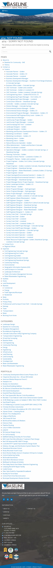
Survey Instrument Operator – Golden (19, 233)
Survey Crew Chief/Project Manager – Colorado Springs (24, 226)
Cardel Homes (7, 469)
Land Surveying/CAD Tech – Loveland (18, 125)
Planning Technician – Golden (16, 154)
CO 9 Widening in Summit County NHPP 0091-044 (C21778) (22, 405)
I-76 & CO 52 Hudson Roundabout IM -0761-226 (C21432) (22, 409)
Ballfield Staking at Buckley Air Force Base (17, 437)
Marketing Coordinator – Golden (17, 134)
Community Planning (11, 263)
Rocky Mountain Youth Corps (12, 451)
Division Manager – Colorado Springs (18, 106)
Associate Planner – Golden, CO (16, 74)
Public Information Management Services (18, 274)
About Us (6, 60)
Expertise (6, 249)
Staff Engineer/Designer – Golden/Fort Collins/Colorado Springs (27, 203)
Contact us (6, 67)
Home (5, 281)
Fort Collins (8, 542)
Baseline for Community (11, 327)
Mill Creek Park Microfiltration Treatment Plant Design (21, 439)
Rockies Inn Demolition (10, 384)
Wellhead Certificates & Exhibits (13, 462)
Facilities (5, 279)
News (4, 297)
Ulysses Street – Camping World (13, 411)
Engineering (7, 350)
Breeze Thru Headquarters (12, 414)
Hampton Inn (7, 382)
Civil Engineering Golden (12, 256)
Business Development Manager (17, 78)
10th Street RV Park (9, 418)
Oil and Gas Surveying (10, 338)
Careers (7, 69)
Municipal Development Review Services (16, 478)
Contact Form (8, 244)
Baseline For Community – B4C (14, 62)
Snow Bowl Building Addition (12, 386)
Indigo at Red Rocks (9, 416)
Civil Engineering (8, 343)
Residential (8, 295)
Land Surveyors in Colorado (13, 269)
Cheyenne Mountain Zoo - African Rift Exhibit (18, 377)
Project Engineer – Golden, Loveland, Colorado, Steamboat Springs (28, 166)
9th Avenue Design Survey (11, 432)
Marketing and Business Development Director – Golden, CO (26, 131)
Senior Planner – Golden (14, 187)
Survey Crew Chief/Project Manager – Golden (21, 228)
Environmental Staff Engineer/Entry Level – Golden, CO (24, 115)
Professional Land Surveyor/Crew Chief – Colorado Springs (22, 304)
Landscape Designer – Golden (16, 127)
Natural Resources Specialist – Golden (19, 143)
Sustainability (7, 359)
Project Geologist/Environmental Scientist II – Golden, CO (25, 175)
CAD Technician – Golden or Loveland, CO (20, 90)
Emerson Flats (7, 423)
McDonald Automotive (10, 457)
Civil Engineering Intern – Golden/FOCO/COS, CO (22, 95)
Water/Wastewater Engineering (15, 276)
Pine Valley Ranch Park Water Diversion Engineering (20, 464)
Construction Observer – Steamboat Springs (21, 101)
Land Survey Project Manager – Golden (19, 120)
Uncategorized (8, 361)
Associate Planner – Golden (15, 72)
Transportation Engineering (12, 336)
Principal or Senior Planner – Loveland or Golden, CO (24, 157)
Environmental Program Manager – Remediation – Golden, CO (27, 113)
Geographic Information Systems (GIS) (17, 267)
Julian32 (5, 430)
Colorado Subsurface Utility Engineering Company (19, 334)
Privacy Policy (7, 302)
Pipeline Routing (8, 425)
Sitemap (5, 306)
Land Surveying (8, 357)
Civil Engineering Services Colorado (16, 258)
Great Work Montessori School (13, 460)
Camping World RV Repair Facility (14, 467)
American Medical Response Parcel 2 (15, 379)
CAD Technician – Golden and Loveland (19, 88)
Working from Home (10, 315)
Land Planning (7, 354)
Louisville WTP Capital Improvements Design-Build (20, 444)
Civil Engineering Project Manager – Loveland (21, 99)
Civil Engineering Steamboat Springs (16, 260)
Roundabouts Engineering (11, 331)
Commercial (8, 288)
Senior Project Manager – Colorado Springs (20, 194)
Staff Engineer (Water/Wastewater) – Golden (21, 198)
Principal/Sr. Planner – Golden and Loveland (20, 159)
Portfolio (6, 299)
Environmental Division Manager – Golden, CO (21, 111)
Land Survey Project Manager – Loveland (20, 122)
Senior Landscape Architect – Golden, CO (19, 184)
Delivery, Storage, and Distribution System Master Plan (21, 446)
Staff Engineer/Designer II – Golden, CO (19, 212)
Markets (5, 286)
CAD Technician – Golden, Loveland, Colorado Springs (24, 92)
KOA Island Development (11, 391)
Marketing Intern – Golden (15, 138)
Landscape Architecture (12, 272)
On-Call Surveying (9, 434)
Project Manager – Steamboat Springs (19, 180)
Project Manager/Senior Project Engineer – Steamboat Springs (27, 182)
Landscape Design (9, 324)
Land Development (9, 283)
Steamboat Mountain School (12, 448)
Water (5, 313)
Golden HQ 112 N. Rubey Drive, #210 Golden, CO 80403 (11, 528)
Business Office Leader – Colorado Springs (20, 85)
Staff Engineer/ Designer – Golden (17, 200)
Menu (5, 11)
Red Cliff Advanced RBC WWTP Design (15, 441)
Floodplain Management (11, 329)
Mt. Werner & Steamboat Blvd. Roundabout (17, 388)
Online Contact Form (12, 495)
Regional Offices (9, 246)
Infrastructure (7, 352)
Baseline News (8, 340)
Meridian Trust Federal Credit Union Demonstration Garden (23, 398)
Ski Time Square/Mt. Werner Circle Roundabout (18, 395)
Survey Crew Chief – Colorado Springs (19, 214)
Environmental (9, 265)
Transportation (8, 311)
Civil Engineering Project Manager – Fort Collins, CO (23, 97)
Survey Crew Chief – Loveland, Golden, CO (20, 223)
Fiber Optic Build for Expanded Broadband (17, 471)
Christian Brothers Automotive (13, 407)
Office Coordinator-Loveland (15, 148)
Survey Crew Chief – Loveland (16, 219)
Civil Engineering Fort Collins (14, 253)
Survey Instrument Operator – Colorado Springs (22, 230)
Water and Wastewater (10, 363)
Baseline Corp (15, 5)
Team (5, 309)
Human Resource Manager (15, 118)
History (6, 65)
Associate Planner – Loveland (16, 76)
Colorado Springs (10, 540)
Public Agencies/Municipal (13, 292)
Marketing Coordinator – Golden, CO (18, 136)
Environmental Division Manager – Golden (20, 108)
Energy (6, 290)
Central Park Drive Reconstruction (14, 476)
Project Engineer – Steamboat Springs (19, 168)
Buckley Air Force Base (10, 474)
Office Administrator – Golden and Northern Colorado (24, 145)
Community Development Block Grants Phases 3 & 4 (20, 375)
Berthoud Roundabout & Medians (14, 421)
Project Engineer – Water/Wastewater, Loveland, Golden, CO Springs (29, 171)
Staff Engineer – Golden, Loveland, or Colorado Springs (24, 196)
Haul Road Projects (9, 402)
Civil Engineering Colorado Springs (16, 251)
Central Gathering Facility (11, 455)
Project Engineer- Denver (14, 173)
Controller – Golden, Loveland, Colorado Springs (22, 104)
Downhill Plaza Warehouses (12, 393)
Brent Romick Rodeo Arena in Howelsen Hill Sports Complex (23, 453)
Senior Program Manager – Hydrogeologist (20, 189)
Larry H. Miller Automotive (11, 428)
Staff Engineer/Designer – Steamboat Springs (21, 205)
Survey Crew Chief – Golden (15, 217)
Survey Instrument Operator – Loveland (19, 235)
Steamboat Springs (10, 545)
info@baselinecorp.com (13, 535)
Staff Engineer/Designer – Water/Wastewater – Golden (24, 210)
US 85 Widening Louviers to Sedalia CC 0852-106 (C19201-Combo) (24, 400)
